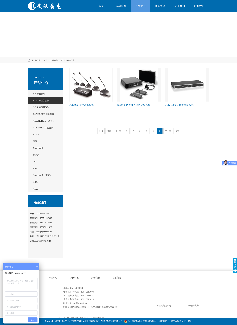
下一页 (168, 131)
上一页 (118, 131)
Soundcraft (38, 148)
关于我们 (180, 6)
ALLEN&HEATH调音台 (44, 121)
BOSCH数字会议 (67, 60)
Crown (36, 155)
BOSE (36, 134)
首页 (101, 6)
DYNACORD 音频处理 (43, 114)
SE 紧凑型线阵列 (41, 107)
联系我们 (199, 6)
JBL (35, 161)
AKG (35, 182)
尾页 (177, 131)
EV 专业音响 (39, 93)
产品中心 (140, 6)
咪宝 (35, 141)
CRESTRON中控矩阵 (43, 127)
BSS (35, 168)
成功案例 (121, 6)
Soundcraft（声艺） (42, 175)
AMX (35, 189)
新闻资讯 (160, 6)
